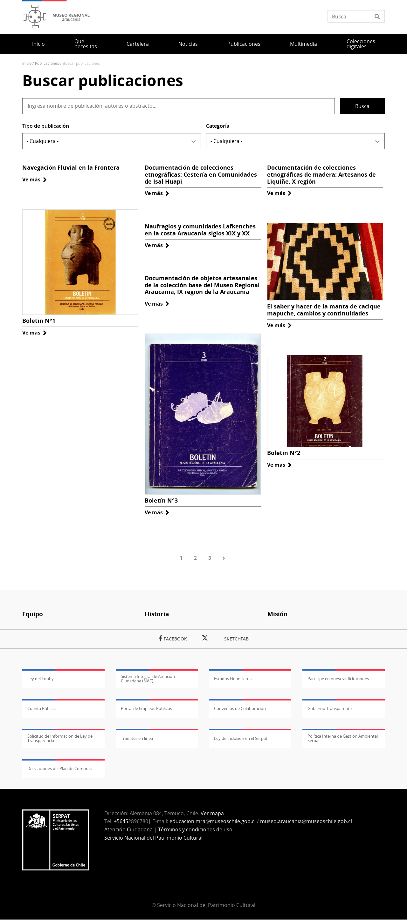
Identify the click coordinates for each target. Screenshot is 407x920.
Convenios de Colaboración (240, 708)
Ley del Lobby (40, 678)
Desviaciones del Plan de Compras (59, 768)
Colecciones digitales (361, 44)
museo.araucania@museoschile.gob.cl (306, 821)
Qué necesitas (85, 44)
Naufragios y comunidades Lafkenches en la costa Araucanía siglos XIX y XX (200, 229)
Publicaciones (243, 43)
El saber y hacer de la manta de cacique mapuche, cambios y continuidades (324, 309)
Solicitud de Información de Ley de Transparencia (60, 738)
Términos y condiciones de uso (195, 829)
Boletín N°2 (283, 453)
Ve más (34, 179)
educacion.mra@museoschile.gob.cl (212, 821)
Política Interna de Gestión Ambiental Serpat (342, 738)
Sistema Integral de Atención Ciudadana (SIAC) (148, 678)
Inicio (38, 43)
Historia (157, 614)
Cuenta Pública (41, 708)
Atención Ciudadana (128, 829)
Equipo (32, 614)
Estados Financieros (233, 678)
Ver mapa (212, 813)
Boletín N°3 (161, 500)
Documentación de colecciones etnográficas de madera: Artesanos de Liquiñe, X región (321, 174)
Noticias (188, 43)
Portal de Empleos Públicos (146, 708)
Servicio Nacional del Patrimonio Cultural (153, 837)
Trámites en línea (137, 738)
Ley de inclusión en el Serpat (240, 738)
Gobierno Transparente (329, 708)
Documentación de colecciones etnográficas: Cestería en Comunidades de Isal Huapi (201, 174)
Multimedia (303, 43)
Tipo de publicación (45, 125)
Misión (277, 614)
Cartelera (138, 43)
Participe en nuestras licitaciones (338, 678)
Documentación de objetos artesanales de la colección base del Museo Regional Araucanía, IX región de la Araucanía (202, 284)
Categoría (217, 125)
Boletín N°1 (38, 320)
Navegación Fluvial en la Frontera (71, 167)
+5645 (121, 821)
